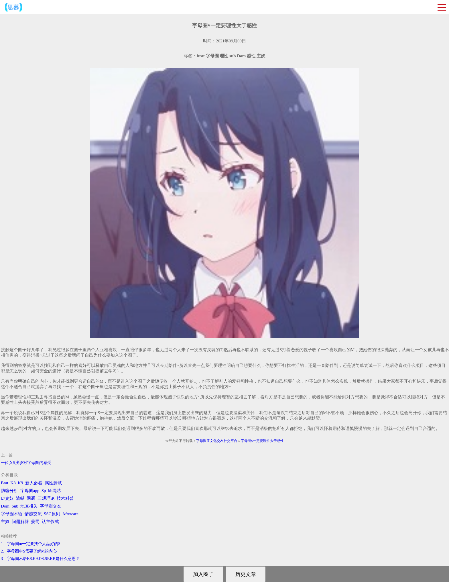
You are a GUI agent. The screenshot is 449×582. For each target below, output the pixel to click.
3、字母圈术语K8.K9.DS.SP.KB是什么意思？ (40, 559)
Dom (5, 506)
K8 (12, 483)
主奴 (5, 521)
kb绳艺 (54, 490)
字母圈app (30, 490)
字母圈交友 (50, 506)
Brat (4, 483)
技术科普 (65, 498)
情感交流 (33, 514)
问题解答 (20, 521)
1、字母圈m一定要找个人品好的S (30, 544)
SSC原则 (52, 514)
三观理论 (46, 498)
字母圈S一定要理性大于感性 (262, 441)
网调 (31, 498)
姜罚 (35, 521)
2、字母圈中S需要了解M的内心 (29, 551)
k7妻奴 (7, 498)
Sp (44, 490)
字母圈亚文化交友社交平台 (216, 441)
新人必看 (33, 483)
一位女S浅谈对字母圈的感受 (26, 463)
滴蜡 (20, 498)
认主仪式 (50, 521)
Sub (15, 506)
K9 (20, 483)
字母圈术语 (11, 514)
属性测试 (53, 483)
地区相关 (29, 506)
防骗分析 (9, 490)
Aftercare (70, 514)
